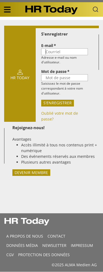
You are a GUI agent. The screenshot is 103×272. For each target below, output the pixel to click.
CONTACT (56, 236)
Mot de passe (53, 71)
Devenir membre (31, 172)
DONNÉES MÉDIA (22, 245)
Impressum (82, 245)
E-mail (47, 45)
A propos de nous (24, 236)
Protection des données (44, 254)
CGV (10, 254)
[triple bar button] (7, 9)
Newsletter (54, 245)
